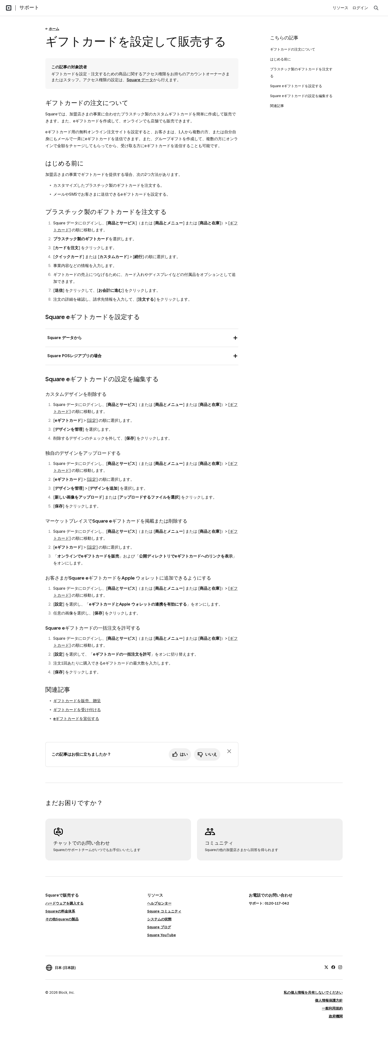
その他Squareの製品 (62, 919)
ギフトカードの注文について (292, 49)
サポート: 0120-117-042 (269, 903)
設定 (92, 420)
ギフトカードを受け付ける (77, 709)
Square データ (140, 80)
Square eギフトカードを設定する (296, 86)
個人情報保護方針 (329, 1000)
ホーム (54, 29)
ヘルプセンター (159, 903)
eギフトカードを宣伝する (76, 718)
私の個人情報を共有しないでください (313, 992)
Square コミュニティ (164, 911)
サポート (29, 7)
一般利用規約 (332, 1008)
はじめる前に (280, 59)
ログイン (360, 7)
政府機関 (336, 1016)
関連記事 (277, 106)
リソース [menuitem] (340, 7)
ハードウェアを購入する (64, 903)
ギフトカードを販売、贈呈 (77, 700)
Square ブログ (159, 927)
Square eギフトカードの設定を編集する (301, 96)
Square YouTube (161, 935)
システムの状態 (159, 919)
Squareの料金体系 (60, 911)
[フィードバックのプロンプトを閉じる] (229, 751)
